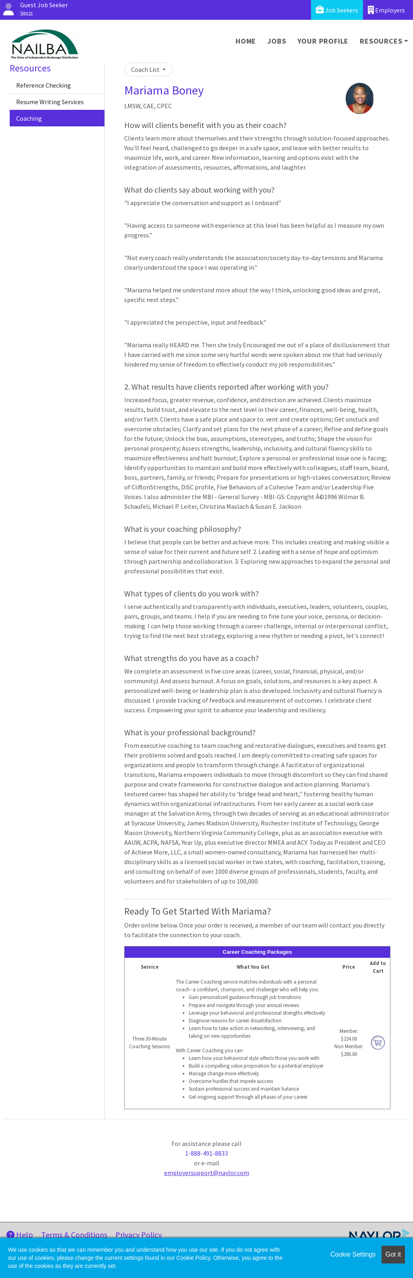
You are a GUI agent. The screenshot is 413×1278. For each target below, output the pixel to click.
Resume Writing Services (50, 102)
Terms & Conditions (74, 1235)
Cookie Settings (352, 1254)
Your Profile (323, 41)
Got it (393, 1254)
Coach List (146, 69)
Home (246, 41)
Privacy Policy (138, 1235)
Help (19, 1235)
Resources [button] (381, 41)
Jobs (276, 41)
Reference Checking (43, 85)
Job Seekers (337, 10)
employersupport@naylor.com (206, 1173)
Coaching (29, 118)
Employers (386, 10)
